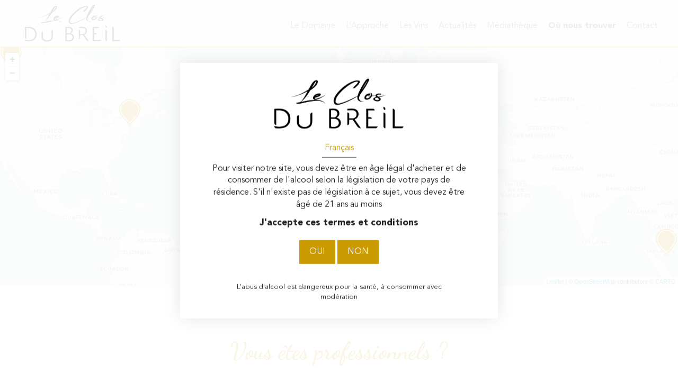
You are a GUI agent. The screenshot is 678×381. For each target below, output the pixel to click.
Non (358, 252)
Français (339, 147)
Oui (317, 252)
